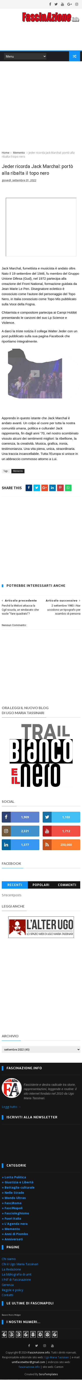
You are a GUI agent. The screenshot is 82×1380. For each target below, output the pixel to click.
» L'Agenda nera (15, 1224)
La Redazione (11, 1270)
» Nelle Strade (13, 1193)
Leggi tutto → (11, 1107)
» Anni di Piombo (15, 1234)
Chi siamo (9, 1259)
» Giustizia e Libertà (17, 1183)
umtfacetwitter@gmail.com (29, 1362)
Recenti (14, 885)
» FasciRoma (11, 1203)
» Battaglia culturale (18, 1188)
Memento (19, 153)
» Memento (11, 1229)
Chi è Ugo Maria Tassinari (20, 1264)
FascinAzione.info (39, 1353)
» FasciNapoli (12, 1209)
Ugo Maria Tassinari (56, 1358)
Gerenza (8, 1285)
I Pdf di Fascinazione (16, 1280)
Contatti (7, 1296)
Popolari (41, 885)
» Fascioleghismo (15, 1214)
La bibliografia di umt (16, 1275)
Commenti (67, 885)
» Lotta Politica (14, 1177)
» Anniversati (12, 1239)
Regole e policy (12, 1290)
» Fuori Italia (11, 1219)
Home (5, 153)
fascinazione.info (29, 1367)
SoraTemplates (48, 1375)
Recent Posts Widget (11, 1315)
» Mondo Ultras (14, 1198)
